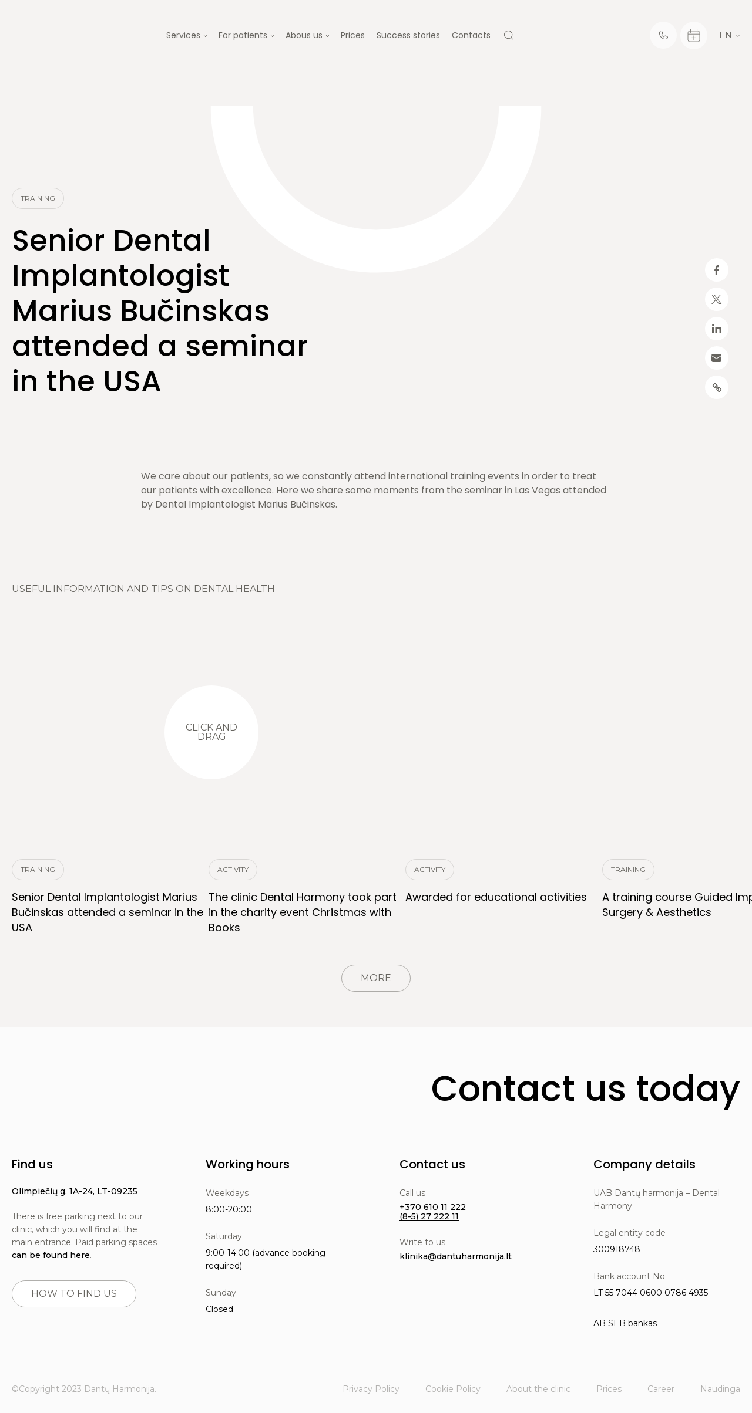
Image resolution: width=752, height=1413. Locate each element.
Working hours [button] (248, 1164)
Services (183, 35)
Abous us (304, 35)
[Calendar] (693, 35)
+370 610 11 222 (433, 1207)
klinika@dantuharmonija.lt (456, 1256)
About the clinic (538, 1389)
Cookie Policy (453, 1389)
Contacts (471, 35)
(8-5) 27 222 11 (429, 1216)
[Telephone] (663, 35)
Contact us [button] (432, 1164)
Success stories (408, 35)
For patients (243, 35)
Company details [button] (644, 1164)
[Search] (508, 35)
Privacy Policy (371, 1389)
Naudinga (720, 1389)
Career (660, 1389)
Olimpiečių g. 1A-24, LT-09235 (74, 1191)
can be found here (51, 1255)
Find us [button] (32, 1164)
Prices (353, 35)
